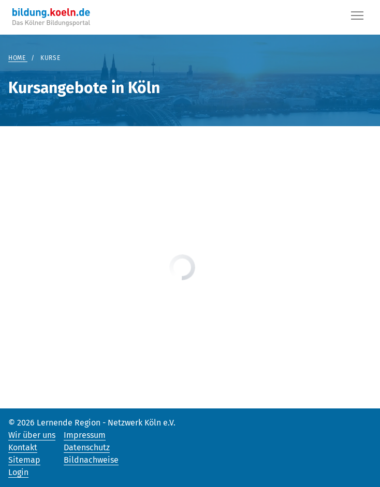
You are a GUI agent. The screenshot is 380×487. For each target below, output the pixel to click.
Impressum (85, 435)
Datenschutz (87, 447)
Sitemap (24, 460)
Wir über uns (31, 435)
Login (18, 472)
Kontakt (22, 447)
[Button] (357, 17)
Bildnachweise (91, 460)
